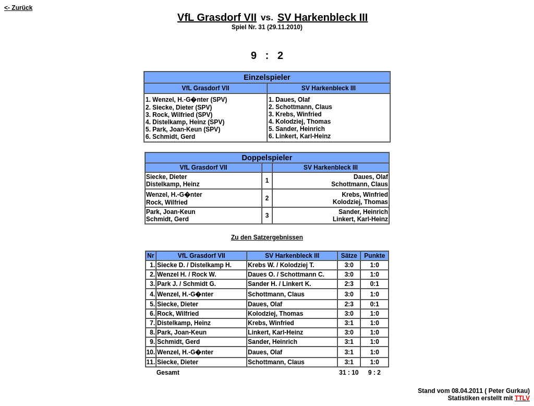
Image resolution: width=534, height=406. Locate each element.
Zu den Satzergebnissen (267, 237)
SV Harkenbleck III (322, 17)
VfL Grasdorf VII (217, 17)
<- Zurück (18, 7)
